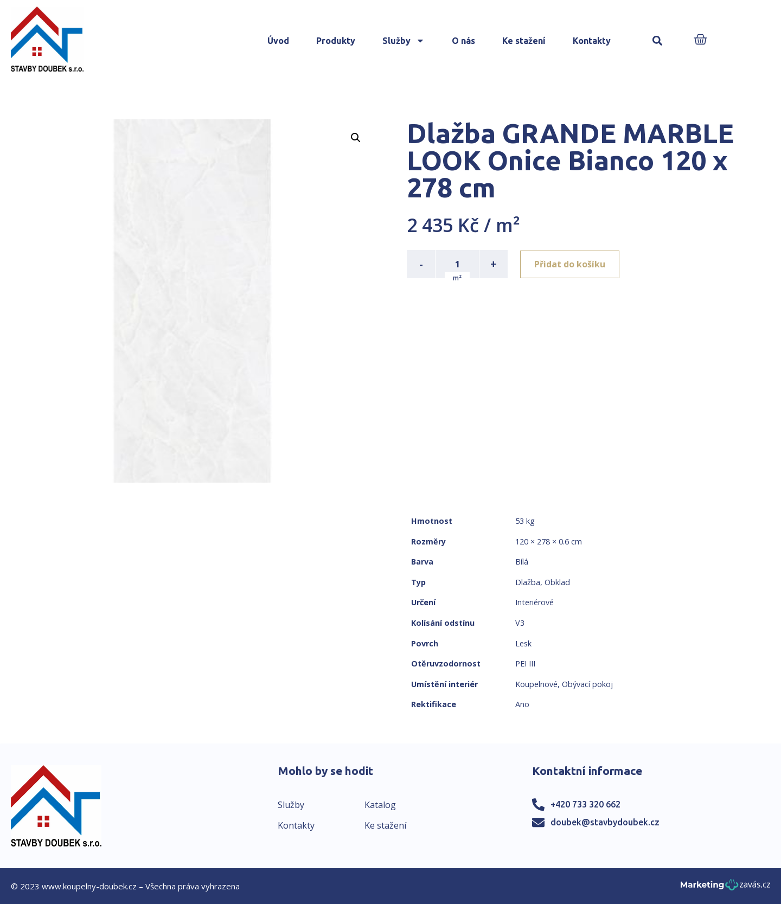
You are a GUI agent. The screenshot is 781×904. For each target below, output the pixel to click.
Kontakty (592, 41)
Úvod (278, 41)
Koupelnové (536, 684)
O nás (463, 41)
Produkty (335, 41)
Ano (522, 704)
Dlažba (527, 582)
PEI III (525, 663)
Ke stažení (524, 41)
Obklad (557, 582)
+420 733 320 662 (585, 804)
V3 (519, 623)
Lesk (523, 643)
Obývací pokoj (587, 684)
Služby (403, 40)
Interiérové (534, 602)
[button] (658, 41)
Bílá (521, 561)
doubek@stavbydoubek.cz (605, 822)
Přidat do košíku (570, 264)
